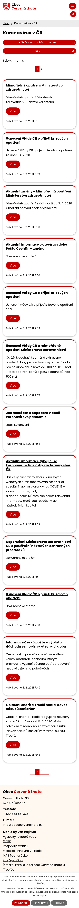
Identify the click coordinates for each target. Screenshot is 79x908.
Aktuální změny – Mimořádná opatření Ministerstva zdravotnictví (38, 193)
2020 (20, 61)
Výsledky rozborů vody (19, 837)
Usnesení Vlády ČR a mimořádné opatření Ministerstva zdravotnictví (36, 347)
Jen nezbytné (40, 902)
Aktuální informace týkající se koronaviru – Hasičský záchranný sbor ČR (38, 465)
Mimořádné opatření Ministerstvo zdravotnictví (34, 87)
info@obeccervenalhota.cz (22, 825)
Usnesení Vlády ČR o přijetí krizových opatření (37, 140)
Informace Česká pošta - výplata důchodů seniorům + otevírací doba (36, 644)
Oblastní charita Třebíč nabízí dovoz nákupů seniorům (36, 707)
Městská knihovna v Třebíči (22, 851)
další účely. (40, 883)
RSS (54, 51)
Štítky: (7, 60)
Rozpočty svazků (15, 846)
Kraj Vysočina (13, 860)
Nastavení (59, 902)
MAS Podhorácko (15, 855)
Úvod (6, 23)
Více (13, 111)
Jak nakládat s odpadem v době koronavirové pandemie (33, 415)
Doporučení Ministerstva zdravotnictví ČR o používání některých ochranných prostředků (38, 545)
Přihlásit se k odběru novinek (46, 42)
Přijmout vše (20, 902)
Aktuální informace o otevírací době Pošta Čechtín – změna (36, 246)
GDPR (7, 841)
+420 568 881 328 (16, 814)
